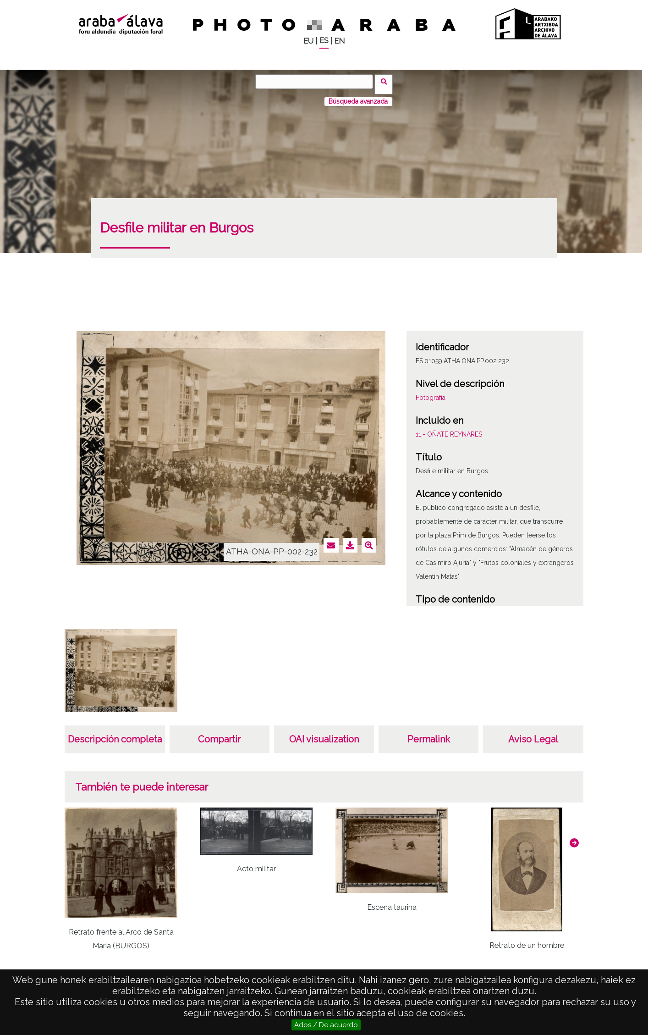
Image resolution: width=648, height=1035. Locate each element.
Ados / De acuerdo (326, 1025)
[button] (574, 836)
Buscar (386, 81)
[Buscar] (317, 81)
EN (339, 41)
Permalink (428, 733)
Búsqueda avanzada (358, 96)
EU (308, 41)
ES (324, 40)
